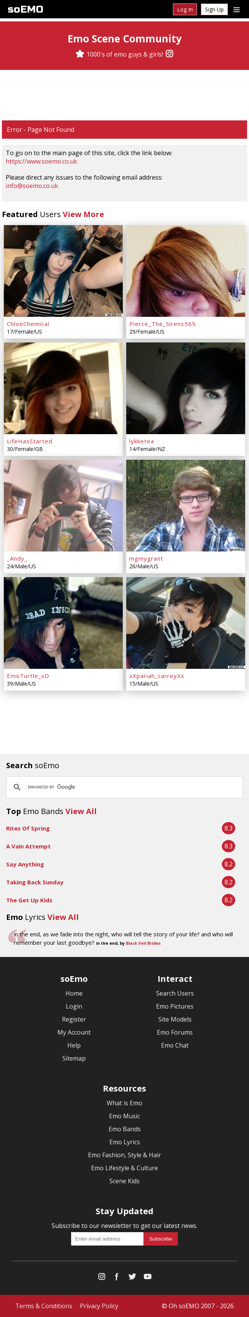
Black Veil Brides (143, 943)
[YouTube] (147, 1278)
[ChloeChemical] (63, 271)
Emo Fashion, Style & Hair (124, 1155)
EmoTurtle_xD (28, 676)
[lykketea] (185, 388)
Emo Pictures (175, 1006)
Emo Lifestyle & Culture (124, 1168)
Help (74, 1045)
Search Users (175, 993)
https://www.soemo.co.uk (41, 161)
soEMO (25, 9)
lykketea (141, 441)
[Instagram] (169, 54)
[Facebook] (117, 1278)
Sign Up (214, 9)
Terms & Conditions (43, 1306)
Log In (185, 9)
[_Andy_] (63, 505)
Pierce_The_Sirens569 (162, 324)
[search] (123, 787)
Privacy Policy (99, 1306)
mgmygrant (146, 558)
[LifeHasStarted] (63, 388)
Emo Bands (125, 1129)
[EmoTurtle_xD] (63, 623)
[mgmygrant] (185, 505)
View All (81, 811)
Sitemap (74, 1058)
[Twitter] (132, 1278)
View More (83, 214)
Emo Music (124, 1116)
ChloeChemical (28, 324)
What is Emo (124, 1103)
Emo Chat (175, 1045)
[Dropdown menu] (236, 9)
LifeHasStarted (29, 441)
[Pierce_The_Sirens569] (185, 271)
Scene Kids (124, 1181)
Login (74, 1006)
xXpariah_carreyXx (156, 676)
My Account (74, 1032)
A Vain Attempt (28, 846)
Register (74, 1019)
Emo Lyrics (124, 1142)
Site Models (175, 1019)
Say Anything (25, 864)
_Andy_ (17, 558)
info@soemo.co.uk (32, 186)
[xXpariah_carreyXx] (185, 623)
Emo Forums (175, 1032)
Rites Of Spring (28, 828)
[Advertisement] (124, 95)
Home (74, 993)
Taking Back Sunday (34, 882)
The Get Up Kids (29, 900)
